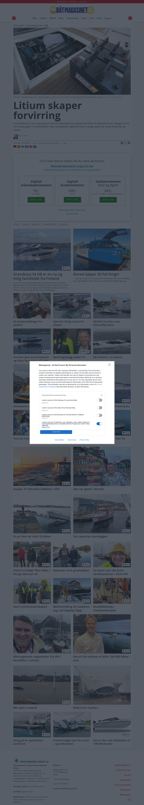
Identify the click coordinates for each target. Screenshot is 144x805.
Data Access (72, 440)
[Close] (110, 365)
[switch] (99, 400)
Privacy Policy (84, 440)
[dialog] (72, 402)
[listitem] (72, 395)
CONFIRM (56, 432)
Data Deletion (59, 440)
